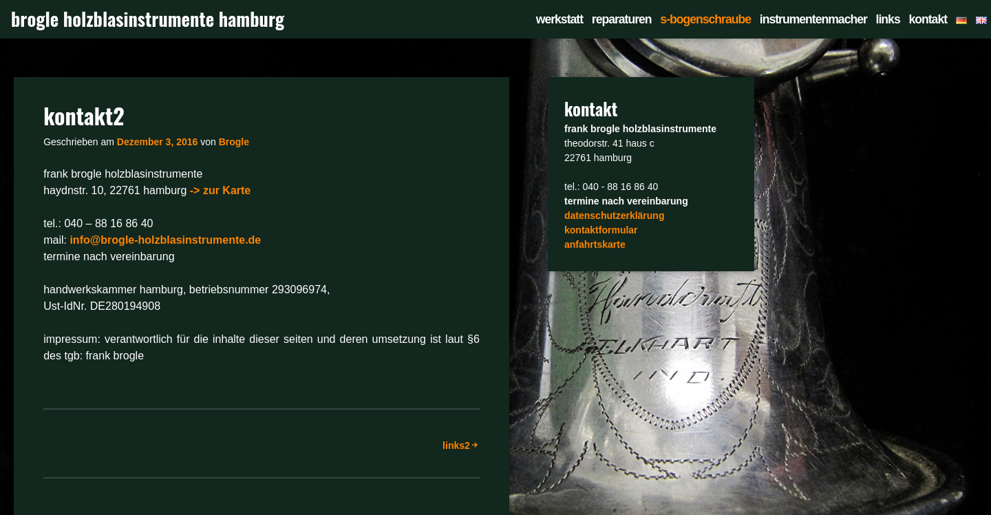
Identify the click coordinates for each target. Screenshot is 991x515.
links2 (456, 445)
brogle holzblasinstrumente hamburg (147, 19)
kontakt (927, 19)
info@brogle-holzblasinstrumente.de (165, 240)
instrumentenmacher (813, 19)
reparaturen (622, 19)
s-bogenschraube (705, 19)
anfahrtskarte (595, 244)
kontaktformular (601, 229)
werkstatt (559, 19)
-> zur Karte (220, 190)
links (888, 19)
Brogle (234, 141)
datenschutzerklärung (614, 215)
